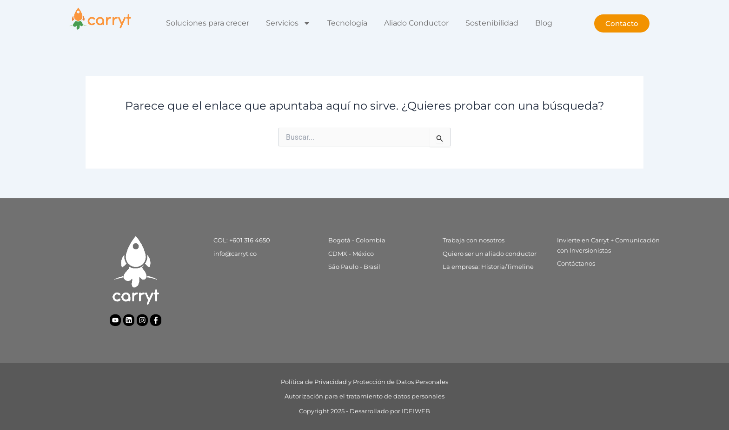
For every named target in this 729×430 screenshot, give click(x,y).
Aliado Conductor (416, 23)
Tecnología (347, 23)
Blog (543, 23)
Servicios (288, 23)
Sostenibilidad (491, 23)
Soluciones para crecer (207, 23)
